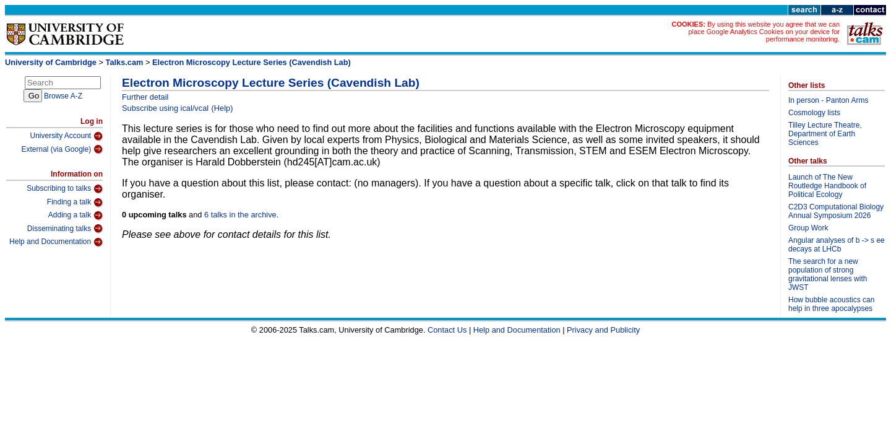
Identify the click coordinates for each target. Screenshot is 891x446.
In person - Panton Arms (828, 100)
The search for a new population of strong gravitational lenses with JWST (827, 274)
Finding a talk (75, 203)
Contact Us (447, 329)
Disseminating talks (65, 229)
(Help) (222, 108)
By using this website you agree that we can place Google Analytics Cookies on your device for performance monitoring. (764, 31)
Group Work (808, 228)
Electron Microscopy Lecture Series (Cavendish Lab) (251, 62)
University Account (66, 136)
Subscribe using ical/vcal (165, 108)
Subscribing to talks (65, 189)
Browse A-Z (63, 96)
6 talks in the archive (240, 214)
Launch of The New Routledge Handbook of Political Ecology (827, 186)
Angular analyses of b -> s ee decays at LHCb (836, 244)
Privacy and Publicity (603, 329)
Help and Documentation (56, 242)
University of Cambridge (51, 62)
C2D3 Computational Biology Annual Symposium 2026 (836, 211)
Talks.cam (125, 62)
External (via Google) (62, 149)
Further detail (145, 97)
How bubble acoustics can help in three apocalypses (831, 304)
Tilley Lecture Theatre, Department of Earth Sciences (825, 134)
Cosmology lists (814, 112)
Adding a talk (75, 216)
